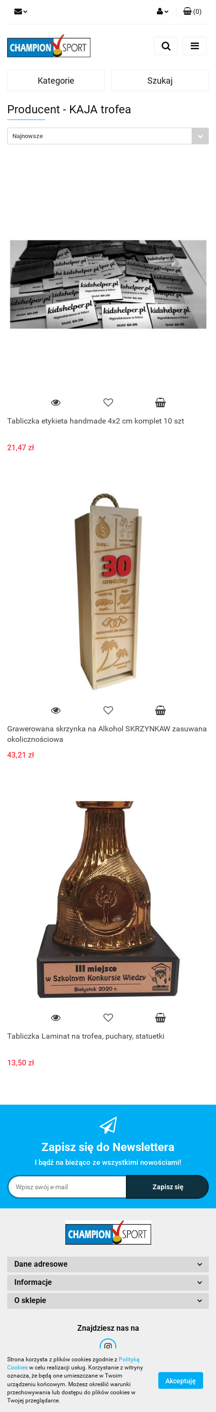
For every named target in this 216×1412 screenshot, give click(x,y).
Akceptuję (180, 1380)
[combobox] (108, 136)
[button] (192, 12)
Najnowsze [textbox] (27, 136)
